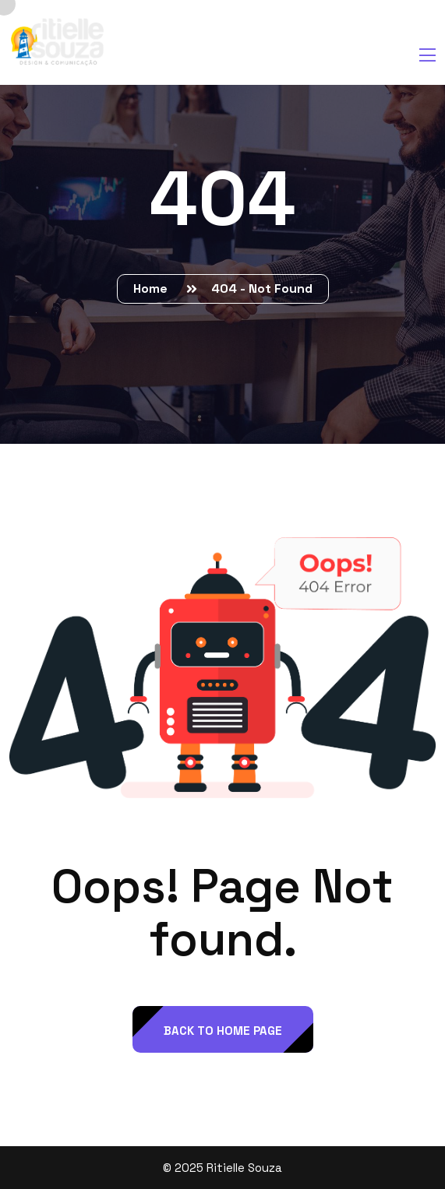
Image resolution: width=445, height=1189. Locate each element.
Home (153, 288)
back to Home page (223, 1030)
